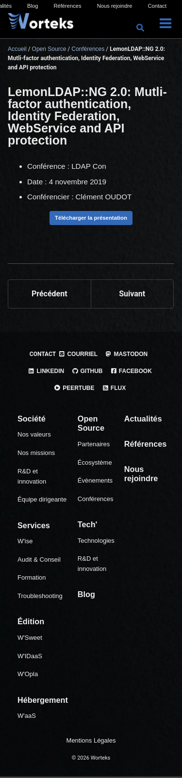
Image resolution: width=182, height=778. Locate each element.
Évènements (95, 480)
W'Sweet (29, 637)
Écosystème (95, 462)
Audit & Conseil (39, 559)
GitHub (86, 371)
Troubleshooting (40, 596)
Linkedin (46, 371)
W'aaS (26, 715)
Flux (114, 388)
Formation (31, 577)
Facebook (131, 371)
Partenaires (94, 444)
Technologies (96, 540)
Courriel (78, 354)
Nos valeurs (34, 434)
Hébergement (42, 700)
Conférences (96, 498)
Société (31, 418)
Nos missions (36, 452)
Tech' (88, 524)
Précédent (49, 293)
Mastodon (126, 354)
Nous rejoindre (114, 6)
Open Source (91, 423)
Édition (30, 621)
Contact (157, 6)
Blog (32, 6)
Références (67, 6)
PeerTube (74, 388)
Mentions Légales (91, 740)
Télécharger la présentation (91, 218)
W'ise (25, 541)
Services (33, 525)
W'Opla (27, 674)
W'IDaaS (29, 656)
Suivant (132, 293)
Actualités (143, 418)
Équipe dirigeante (41, 499)
